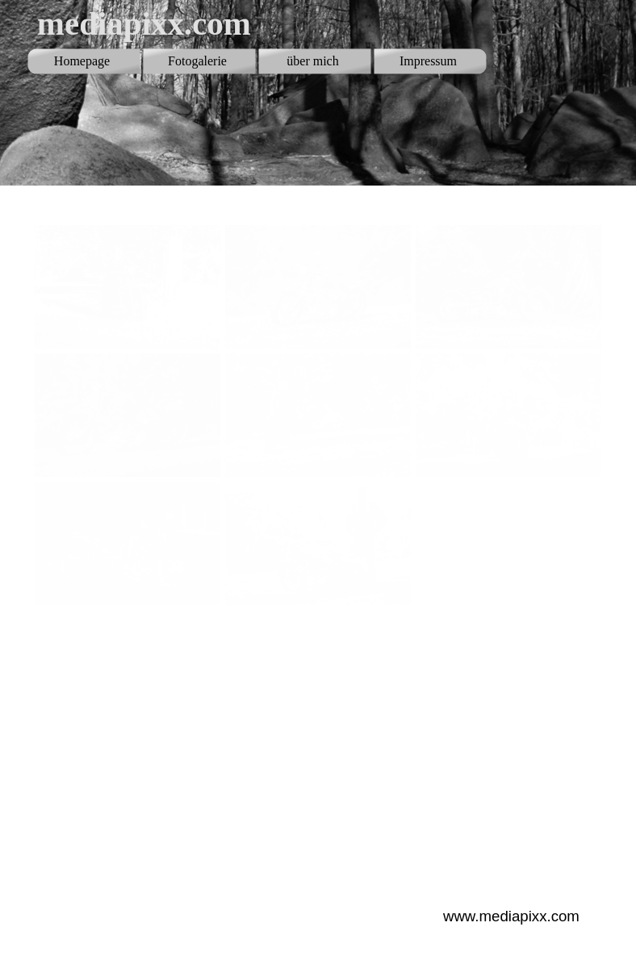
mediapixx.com (144, 23)
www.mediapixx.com (511, 916)
